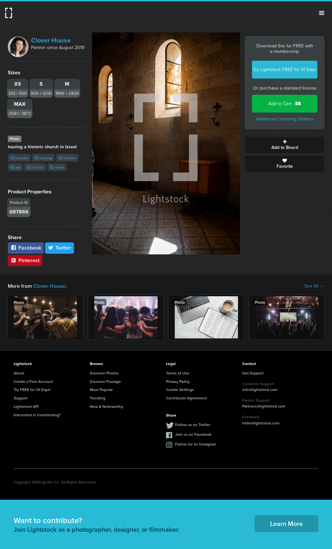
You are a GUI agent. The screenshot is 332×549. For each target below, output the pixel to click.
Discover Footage (105, 381)
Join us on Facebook (193, 434)
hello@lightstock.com (260, 423)
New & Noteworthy (106, 406)
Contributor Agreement (186, 398)
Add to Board (284, 145)
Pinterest (25, 260)
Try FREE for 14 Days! (32, 389)
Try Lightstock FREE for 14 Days (284, 69)
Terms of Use (177, 373)
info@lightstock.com (260, 389)
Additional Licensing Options (285, 119)
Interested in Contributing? (37, 415)
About (19, 373)
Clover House (51, 40)
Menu (321, 13)
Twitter (60, 247)
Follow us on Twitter (192, 424)
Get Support (253, 373)
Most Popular (101, 389)
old (15, 167)
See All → (314, 286)
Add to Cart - (284, 103)
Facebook (25, 247)
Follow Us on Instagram (195, 444)
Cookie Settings (180, 389)
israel (57, 167)
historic (67, 158)
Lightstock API (26, 406)
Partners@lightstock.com (263, 406)
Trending (97, 398)
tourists (19, 158)
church (35, 167)
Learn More (286, 523)
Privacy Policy (178, 381)
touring (43, 158)
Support (21, 398)
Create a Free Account (33, 381)
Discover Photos (104, 373)
